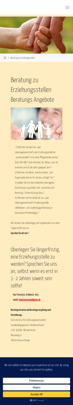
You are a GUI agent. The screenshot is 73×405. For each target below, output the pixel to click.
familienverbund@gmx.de (29, 299)
